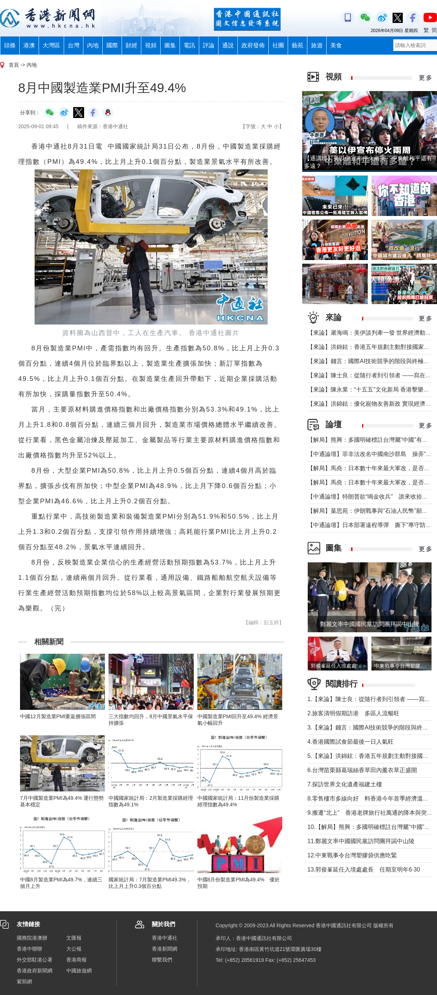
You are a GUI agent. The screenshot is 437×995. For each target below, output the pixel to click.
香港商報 (76, 960)
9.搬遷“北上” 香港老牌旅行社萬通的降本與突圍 (370, 813)
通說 (228, 45)
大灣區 (51, 45)
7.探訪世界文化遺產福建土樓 (344, 784)
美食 (336, 45)
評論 (208, 45)
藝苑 (297, 45)
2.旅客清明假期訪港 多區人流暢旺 (353, 713)
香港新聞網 (164, 949)
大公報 (74, 949)
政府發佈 (253, 45)
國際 (112, 45)
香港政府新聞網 (34, 971)
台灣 (73, 45)
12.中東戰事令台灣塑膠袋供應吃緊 (352, 855)
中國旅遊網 (79, 971)
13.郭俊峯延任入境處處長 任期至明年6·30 (363, 869)
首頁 (14, 65)
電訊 (189, 45)
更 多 (425, 78)
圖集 (170, 45)
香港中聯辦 (29, 949)
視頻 (151, 45)
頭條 (10, 45)
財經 (131, 45)
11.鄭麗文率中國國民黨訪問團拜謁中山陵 (360, 841)
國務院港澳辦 (32, 938)
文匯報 (74, 938)
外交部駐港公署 (34, 960)
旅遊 (317, 45)
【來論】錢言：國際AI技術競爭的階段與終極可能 (371, 361)
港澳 (29, 45)
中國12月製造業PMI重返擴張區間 (58, 716)
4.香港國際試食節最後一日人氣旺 (350, 742)
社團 (278, 45)
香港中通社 (164, 938)
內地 (93, 45)
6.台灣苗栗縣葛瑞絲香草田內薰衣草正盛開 (362, 770)
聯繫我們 (162, 960)
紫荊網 (24, 981)
